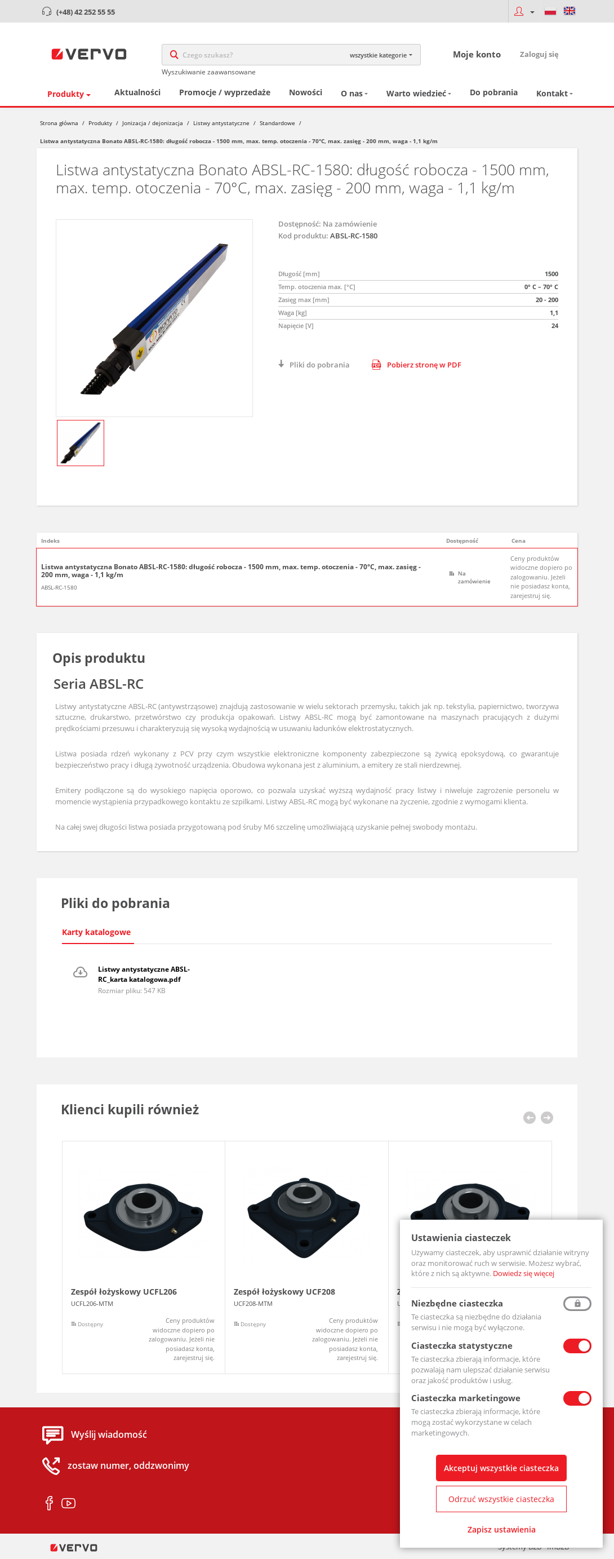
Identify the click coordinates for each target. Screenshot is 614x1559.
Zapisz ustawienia (502, 1529)
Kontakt (552, 93)
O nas (352, 93)
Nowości (305, 92)
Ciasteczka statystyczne (462, 1345)
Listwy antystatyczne (221, 123)
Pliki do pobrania (320, 365)
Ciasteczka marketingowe (465, 1397)
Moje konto (477, 54)
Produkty (65, 93)
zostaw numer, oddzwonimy (128, 1466)
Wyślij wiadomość (109, 1435)
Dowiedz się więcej (523, 1273)
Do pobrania (494, 92)
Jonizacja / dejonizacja (152, 123)
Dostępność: (299, 224)
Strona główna (59, 123)
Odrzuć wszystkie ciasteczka (501, 1499)
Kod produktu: (303, 236)
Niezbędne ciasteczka (457, 1303)
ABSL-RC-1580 (59, 587)
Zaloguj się (539, 54)
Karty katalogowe (96, 932)
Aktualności (137, 92)
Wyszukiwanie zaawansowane (209, 72)
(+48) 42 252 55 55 (85, 12)
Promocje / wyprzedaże (224, 92)
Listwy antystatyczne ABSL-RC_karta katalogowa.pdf (144, 974)
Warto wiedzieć (416, 93)
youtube (68, 1504)
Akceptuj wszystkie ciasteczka (501, 1468)
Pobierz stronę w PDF (416, 365)
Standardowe (277, 123)
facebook (49, 1504)
